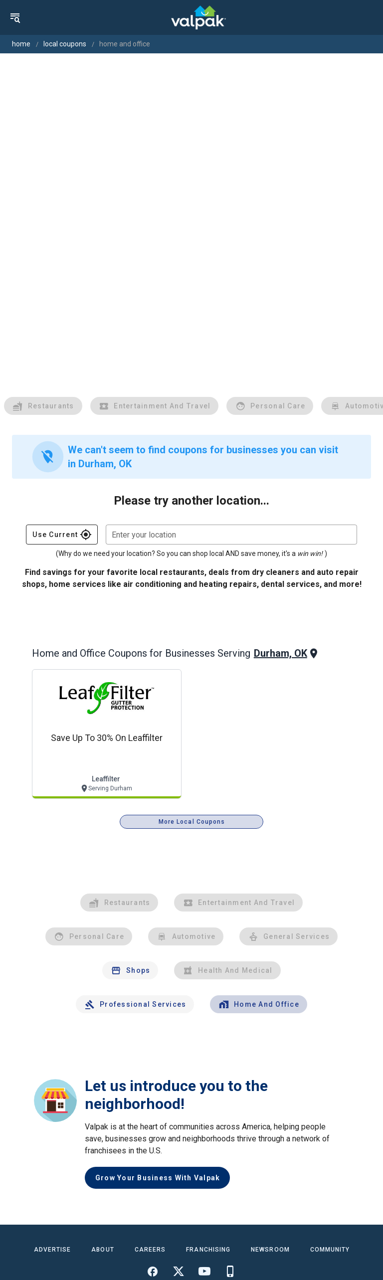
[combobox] (231, 535)
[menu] (15, 17)
